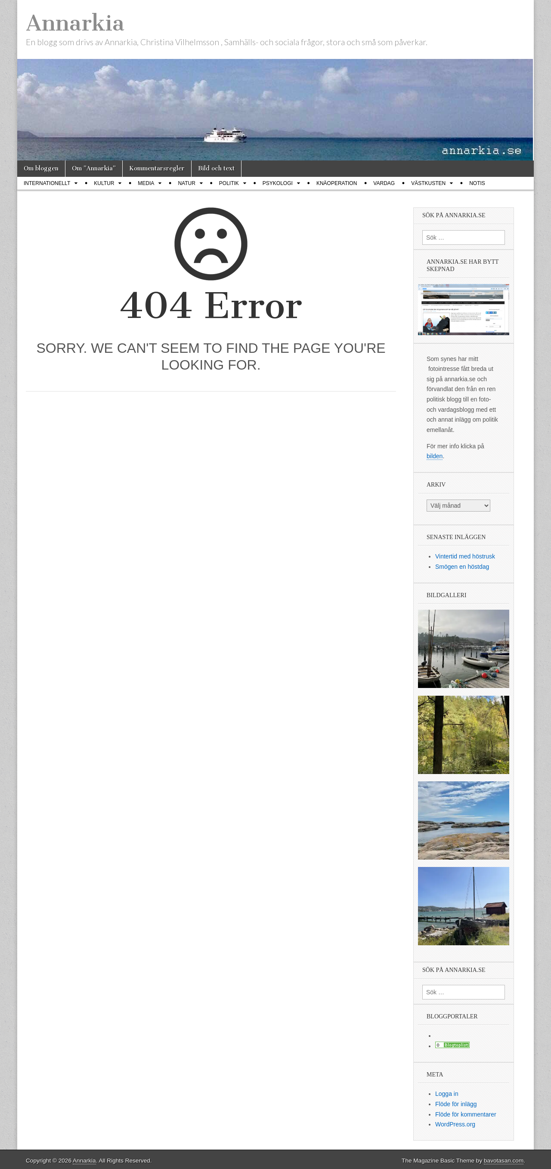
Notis (477, 183)
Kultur (104, 183)
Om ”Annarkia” (94, 168)
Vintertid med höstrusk (465, 556)
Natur (186, 183)
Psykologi (278, 183)
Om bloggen (41, 168)
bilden (435, 456)
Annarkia (75, 23)
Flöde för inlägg (456, 1104)
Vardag (384, 183)
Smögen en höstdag (462, 566)
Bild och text (216, 168)
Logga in (446, 1093)
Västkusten (428, 183)
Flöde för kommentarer (465, 1114)
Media (146, 183)
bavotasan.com (503, 1160)
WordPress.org (455, 1124)
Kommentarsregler (157, 168)
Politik (229, 183)
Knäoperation (336, 183)
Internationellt (47, 183)
